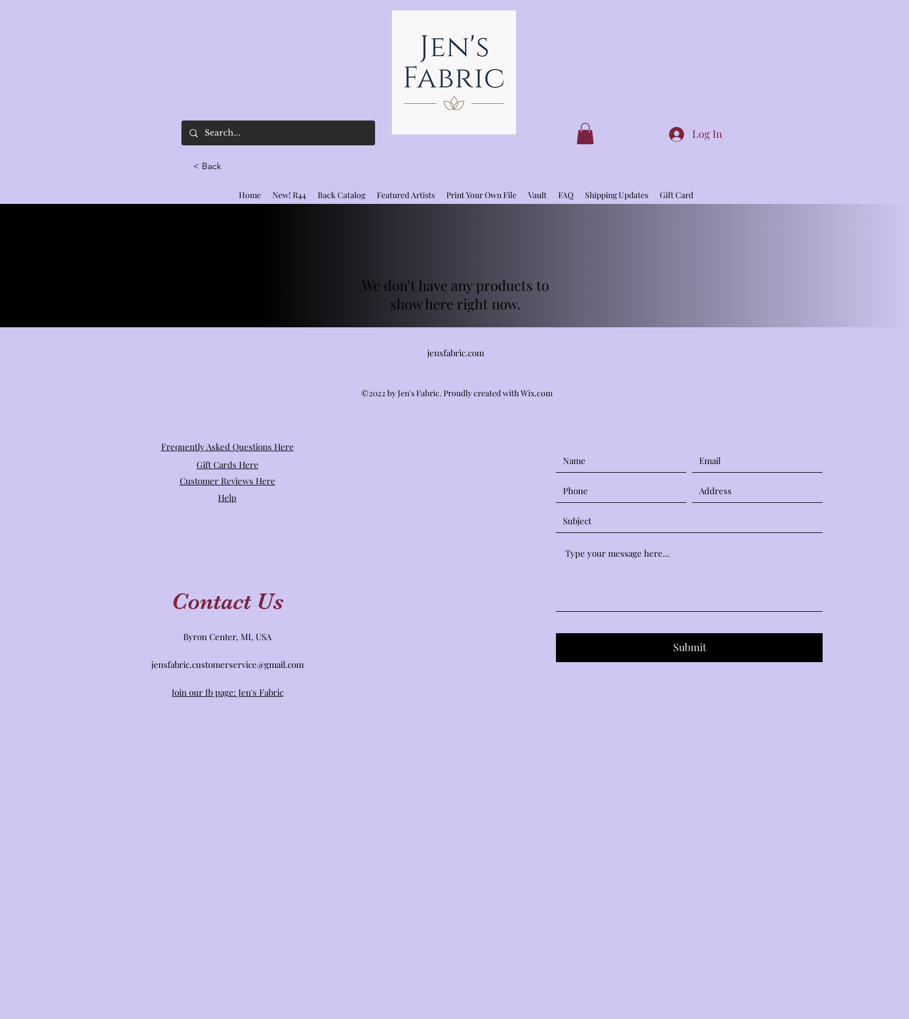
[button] (212, 166)
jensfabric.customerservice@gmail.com (227, 664)
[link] (585, 133)
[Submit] (689, 647)
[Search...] (278, 132)
